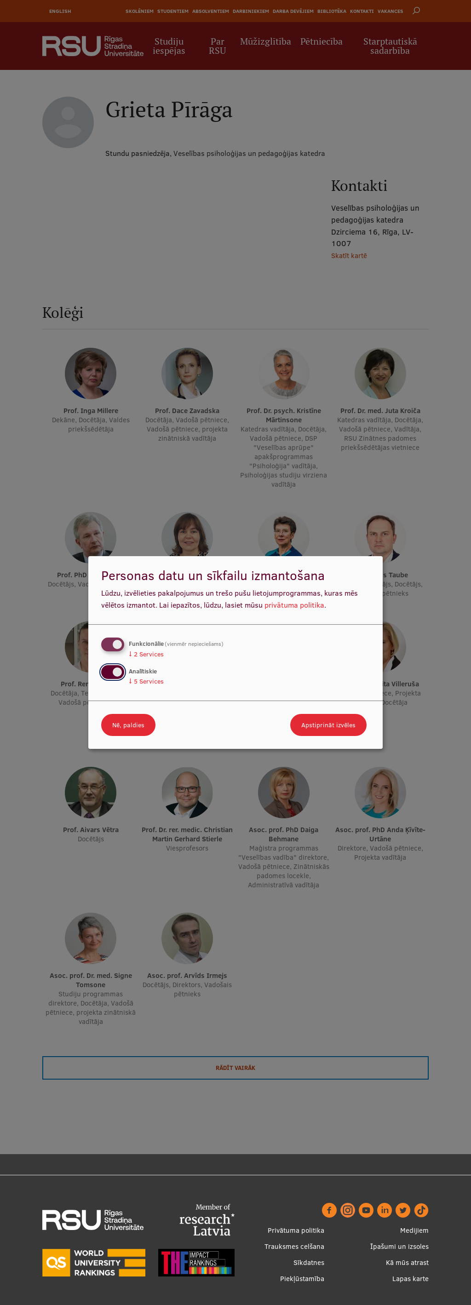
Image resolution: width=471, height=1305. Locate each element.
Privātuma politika (296, 1230)
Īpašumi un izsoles (399, 1246)
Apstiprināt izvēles (328, 725)
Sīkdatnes (308, 1262)
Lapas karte (410, 1278)
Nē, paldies (128, 725)
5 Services (146, 681)
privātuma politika (294, 605)
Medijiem (414, 1230)
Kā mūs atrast (407, 1262)
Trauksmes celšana (294, 1246)
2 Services (146, 654)
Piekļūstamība (302, 1278)
